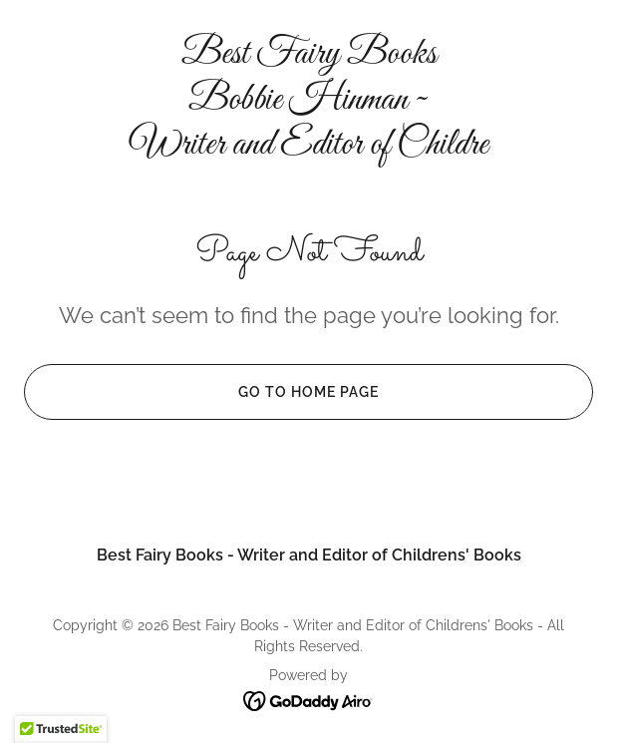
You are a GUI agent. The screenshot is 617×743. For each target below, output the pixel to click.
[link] (308, 100)
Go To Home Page (201, 392)
